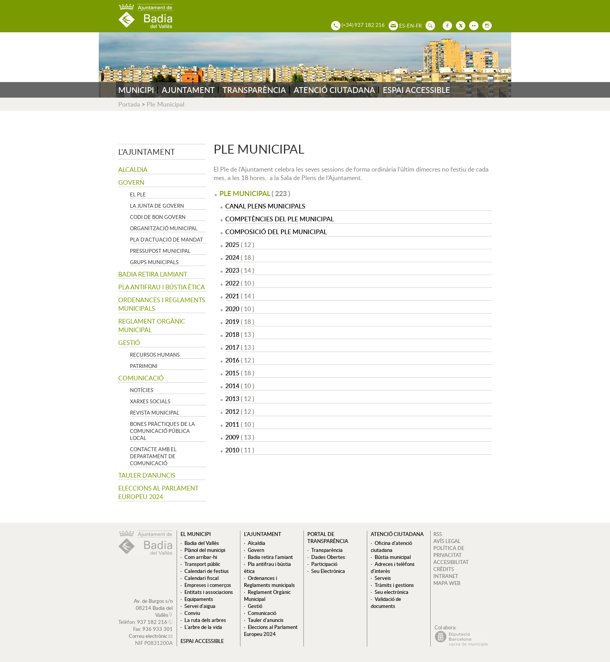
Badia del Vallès (201, 542)
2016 (232, 360)
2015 (232, 373)
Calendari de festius (206, 570)
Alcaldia (132, 169)
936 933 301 (157, 628)
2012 (232, 411)
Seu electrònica (391, 591)
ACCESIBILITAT (451, 562)
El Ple (138, 194)
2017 (232, 347)
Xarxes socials (150, 401)
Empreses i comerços (207, 584)
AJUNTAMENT (188, 89)
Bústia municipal (393, 556)
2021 (232, 296)
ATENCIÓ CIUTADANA (334, 89)
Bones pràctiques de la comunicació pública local (162, 430)
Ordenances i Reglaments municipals (161, 304)
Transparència (327, 549)
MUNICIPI (136, 89)
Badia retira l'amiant (152, 274)
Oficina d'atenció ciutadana (391, 546)
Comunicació (141, 378)
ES (402, 25)
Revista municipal (154, 412)
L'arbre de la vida (203, 626)
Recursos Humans (155, 354)
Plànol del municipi (204, 549)
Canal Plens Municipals (265, 206)
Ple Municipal (165, 104)
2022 (232, 283)
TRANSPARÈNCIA (254, 89)
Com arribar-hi (200, 556)
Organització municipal (164, 228)
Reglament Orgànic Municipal (151, 325)
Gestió (129, 342)
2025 (232, 244)
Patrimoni (144, 366)
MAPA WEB (446, 583)
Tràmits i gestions (394, 584)
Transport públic (202, 563)
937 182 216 (152, 621)
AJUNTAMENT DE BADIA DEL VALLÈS (145, 16)
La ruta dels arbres (205, 619)
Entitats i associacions (208, 591)
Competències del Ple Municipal (279, 219)
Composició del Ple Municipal (276, 232)
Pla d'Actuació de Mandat (166, 239)
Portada (129, 104)
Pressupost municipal (160, 250)
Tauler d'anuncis (146, 475)
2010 (232, 450)
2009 (232, 437)
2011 (232, 424)
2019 (232, 321)
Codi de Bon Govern (158, 217)
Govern (131, 182)
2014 (232, 386)
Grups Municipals (154, 262)
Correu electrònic (148, 635)
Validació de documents (386, 602)
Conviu (192, 612)
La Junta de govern (157, 205)
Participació (324, 563)
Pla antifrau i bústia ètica (161, 287)
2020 (232, 309)
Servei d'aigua (200, 605)
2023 (232, 270)
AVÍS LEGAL (447, 541)
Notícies (141, 390)
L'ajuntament (146, 151)
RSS (437, 534)
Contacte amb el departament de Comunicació (153, 456)
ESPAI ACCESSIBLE (416, 89)
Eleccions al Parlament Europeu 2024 (158, 492)
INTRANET (445, 576)
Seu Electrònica (328, 570)
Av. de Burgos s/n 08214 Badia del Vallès (153, 607)
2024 (232, 257)
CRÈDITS (443, 569)
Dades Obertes (328, 556)
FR (419, 25)
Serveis (383, 577)
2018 (232, 334)
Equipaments (198, 598)
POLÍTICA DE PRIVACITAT (448, 552)
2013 (232, 398)
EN (410, 25)
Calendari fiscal (201, 577)
